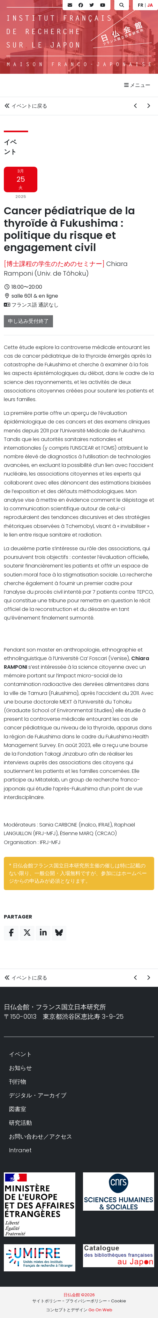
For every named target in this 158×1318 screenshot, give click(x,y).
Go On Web (100, 1310)
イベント (20, 1054)
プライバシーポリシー (86, 1301)
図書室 (17, 1109)
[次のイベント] (148, 106)
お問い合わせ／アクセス (40, 1136)
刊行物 (17, 1082)
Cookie (118, 1301)
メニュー (137, 85)
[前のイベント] (135, 106)
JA (150, 5)
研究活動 (20, 1123)
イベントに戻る (25, 106)
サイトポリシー (46, 1301)
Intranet (20, 1150)
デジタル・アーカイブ (37, 1095)
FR (140, 5)
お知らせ (20, 1068)
